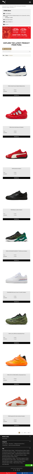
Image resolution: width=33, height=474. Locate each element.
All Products (12, 7)
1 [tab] (16, 37)
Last (28, 432)
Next (25, 432)
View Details (16, 95)
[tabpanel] (16, 32)
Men (3, 55)
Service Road (4, 438)
